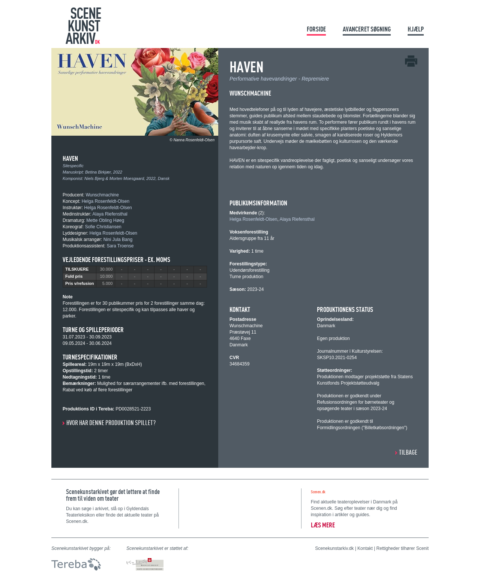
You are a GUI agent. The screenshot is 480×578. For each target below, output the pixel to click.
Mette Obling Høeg (105, 220)
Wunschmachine (102, 195)
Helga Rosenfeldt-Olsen (105, 201)
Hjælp (416, 29)
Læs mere (323, 525)
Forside (316, 29)
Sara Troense (120, 246)
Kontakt (365, 548)
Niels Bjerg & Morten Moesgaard (114, 178)
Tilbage (408, 452)
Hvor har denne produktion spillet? (111, 423)
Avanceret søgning (367, 29)
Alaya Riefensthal (109, 214)
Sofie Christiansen (103, 226)
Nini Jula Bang (118, 239)
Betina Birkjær (98, 172)
